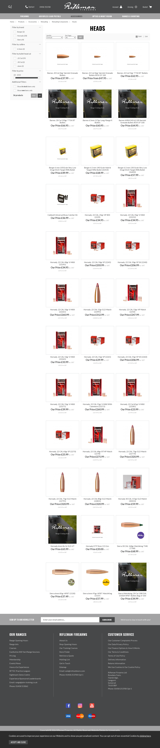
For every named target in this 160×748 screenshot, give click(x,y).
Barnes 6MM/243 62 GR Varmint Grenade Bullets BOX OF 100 (132, 121)
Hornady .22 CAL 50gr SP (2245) (97, 262)
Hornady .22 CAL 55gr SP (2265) (97, 357)
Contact (29, 6)
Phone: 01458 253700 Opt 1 (71, 675)
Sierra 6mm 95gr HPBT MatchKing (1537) (97, 594)
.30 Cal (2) (21, 62)
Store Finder (64, 652)
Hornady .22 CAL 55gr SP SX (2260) (132, 357)
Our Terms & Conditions (118, 652)
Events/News (15, 663)
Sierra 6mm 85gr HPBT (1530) (62, 593)
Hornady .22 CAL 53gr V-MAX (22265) (62, 358)
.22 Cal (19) (21, 58)
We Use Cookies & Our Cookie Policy (124, 667)
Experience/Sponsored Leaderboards (25, 678)
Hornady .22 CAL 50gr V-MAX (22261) (62, 310)
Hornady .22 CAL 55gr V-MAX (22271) (62, 405)
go (40, 96)
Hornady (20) (22, 36)
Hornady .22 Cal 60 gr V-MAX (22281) (132, 405)
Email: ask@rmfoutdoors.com (72, 671)
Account (117, 6)
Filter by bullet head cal (21, 54)
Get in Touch (64, 663)
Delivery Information (117, 659)
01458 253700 (44, 6)
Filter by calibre (18, 44)
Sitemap (62, 667)
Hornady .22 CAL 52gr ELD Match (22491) (97, 310)
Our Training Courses (68, 648)
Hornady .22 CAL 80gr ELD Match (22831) (97, 500)
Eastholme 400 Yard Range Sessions (24, 652)
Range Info (14, 644)
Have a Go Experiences (19, 667)
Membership (14, 659)
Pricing (12, 655)
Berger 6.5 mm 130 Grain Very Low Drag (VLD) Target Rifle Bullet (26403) (132, 170)
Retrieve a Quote (66, 655)
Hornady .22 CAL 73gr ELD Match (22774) (132, 452)
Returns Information (116, 663)
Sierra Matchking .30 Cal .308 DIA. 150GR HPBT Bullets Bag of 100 (132, 594)
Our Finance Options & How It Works (124, 648)
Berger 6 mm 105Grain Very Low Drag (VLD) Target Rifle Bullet (62, 169)
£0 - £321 (17, 75)
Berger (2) (21, 32)
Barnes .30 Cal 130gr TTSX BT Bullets (62, 121)
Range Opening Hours (18, 640)
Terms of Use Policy (116, 655)
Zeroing (132, 6)
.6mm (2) (20, 66)
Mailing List (64, 659)
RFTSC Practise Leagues (19, 671)
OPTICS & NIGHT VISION (102, 16)
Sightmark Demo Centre (19, 675)
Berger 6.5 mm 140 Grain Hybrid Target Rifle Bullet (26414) (97, 169)
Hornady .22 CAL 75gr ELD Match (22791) (62, 500)
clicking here (145, 736)
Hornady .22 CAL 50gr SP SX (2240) (132, 262)
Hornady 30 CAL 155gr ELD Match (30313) (132, 500)
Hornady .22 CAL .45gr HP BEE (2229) (97, 216)
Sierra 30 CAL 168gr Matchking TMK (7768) (132, 547)
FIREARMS (24, 16)
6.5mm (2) (21, 49)
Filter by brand (18, 27)
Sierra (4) (20, 40)
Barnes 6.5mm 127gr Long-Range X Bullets (97, 121)
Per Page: (70, 37)
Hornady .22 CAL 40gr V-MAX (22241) (62, 263)
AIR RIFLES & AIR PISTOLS (50, 16)
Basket (147, 6)
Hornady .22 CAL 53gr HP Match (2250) (132, 310)
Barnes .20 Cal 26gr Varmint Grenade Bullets (62, 74)
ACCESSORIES (76, 16)
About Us (63, 640)
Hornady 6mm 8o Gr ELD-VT (62, 546)
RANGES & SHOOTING (130, 16)
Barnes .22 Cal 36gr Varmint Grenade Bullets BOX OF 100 (97, 74)
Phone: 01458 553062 (18, 686)
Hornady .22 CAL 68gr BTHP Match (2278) (97, 452)
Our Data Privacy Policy (118, 644)
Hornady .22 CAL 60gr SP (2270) (62, 451)
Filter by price (17, 71)
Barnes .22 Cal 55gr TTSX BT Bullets (132, 73)
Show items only (26, 86)
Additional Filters (19, 82)
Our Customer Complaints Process (122, 640)
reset (34, 96)
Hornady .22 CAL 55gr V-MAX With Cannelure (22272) (97, 405)
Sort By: (55, 37)
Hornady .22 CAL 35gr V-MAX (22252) (132, 216)
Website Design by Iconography (105, 730)
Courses (12, 648)
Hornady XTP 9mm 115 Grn (97, 546)
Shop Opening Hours (68, 644)
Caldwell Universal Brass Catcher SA (62, 215)
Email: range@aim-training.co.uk (23, 682)
